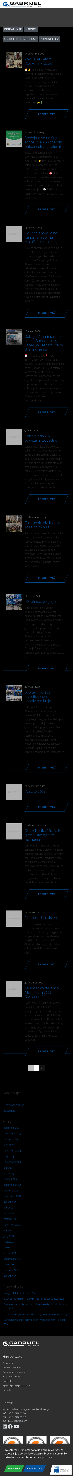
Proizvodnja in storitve (14, 1372)
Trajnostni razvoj (11, 1376)
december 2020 (12, 1258)
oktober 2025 (11, 1139)
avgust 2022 (10, 1201)
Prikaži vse (13, 29)
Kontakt (7, 1381)
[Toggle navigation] (66, 4)
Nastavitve (34, 1468)
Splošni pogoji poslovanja (16, 1385)
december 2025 (12, 1127)
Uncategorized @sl (20, 39)
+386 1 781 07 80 (17, 1417)
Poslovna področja (12, 1367)
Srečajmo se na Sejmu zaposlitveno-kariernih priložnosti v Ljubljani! (35, 1306)
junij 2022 (9, 1213)
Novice (31, 29)
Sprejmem (14, 1468)
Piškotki (7, 1390)
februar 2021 (10, 1253)
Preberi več (47, 114)
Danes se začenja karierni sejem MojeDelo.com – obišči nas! (34, 1321)
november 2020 (12, 1264)
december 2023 (12, 1162)
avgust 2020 (10, 1275)
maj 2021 (9, 1241)
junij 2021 (9, 1236)
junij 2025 (9, 1145)
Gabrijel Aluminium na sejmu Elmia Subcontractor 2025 (34, 1298)
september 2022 (12, 1196)
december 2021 (12, 1224)
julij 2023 (9, 1167)
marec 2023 (10, 1179)
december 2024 (12, 1150)
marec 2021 (10, 1247)
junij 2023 (9, 1173)
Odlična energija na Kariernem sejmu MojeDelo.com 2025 (35, 1314)
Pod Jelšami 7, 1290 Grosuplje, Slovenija (28, 1409)
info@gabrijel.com (17, 1421)
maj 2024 (9, 1156)
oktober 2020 (11, 1270)
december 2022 (12, 1184)
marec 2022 (10, 1218)
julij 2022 (8, 1207)
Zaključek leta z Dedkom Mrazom (22, 1293)
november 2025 (12, 1133)
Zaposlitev (49, 39)
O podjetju (8, 1363)
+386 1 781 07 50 (17, 1413)
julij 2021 (8, 1230)
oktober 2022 (11, 1190)
